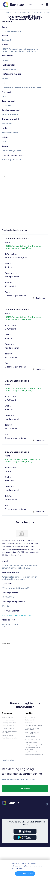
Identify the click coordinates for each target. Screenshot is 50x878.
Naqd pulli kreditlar (31, 742)
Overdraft (28, 723)
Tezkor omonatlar (8, 735)
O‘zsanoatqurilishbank (11, 31)
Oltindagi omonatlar (9, 723)
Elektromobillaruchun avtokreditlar (32, 748)
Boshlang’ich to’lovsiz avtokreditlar (32, 728)
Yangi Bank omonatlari (9, 738)
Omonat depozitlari (8, 728)
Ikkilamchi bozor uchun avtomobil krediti (33, 733)
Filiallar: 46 (7, 615)
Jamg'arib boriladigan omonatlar (9, 731)
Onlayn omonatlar (8, 725)
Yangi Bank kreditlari (32, 752)
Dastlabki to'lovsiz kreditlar (34, 725)
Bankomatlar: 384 (22, 615)
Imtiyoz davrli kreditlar (32, 739)
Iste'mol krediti (30, 717)
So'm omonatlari (7, 717)
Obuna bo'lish (25, 788)
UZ (30, 5)
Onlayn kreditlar (30, 736)
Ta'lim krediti (29, 720)
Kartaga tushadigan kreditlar (34, 745)
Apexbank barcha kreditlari (34, 754)
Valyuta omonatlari (8, 720)
